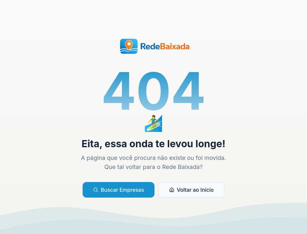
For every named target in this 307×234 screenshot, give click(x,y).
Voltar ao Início (191, 190)
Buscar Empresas (118, 190)
